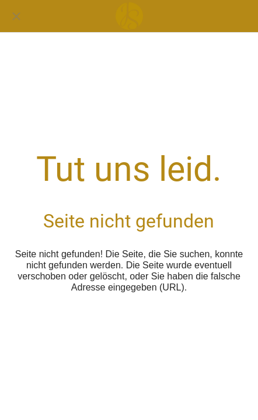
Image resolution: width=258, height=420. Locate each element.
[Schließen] (16, 16)
